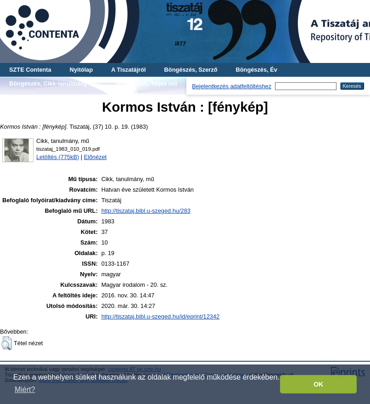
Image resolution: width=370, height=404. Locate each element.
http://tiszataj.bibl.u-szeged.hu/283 (146, 210)
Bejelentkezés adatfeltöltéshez (231, 86)
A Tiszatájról (128, 69)
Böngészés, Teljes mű (146, 83)
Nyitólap (81, 69)
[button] (6, 343)
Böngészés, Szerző (191, 69)
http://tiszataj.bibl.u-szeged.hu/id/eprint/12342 (160, 316)
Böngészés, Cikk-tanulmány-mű (53, 83)
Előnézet (95, 157)
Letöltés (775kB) (57, 157)
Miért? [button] (25, 389)
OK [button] (319, 384)
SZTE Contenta (30, 69)
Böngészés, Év (256, 69)
